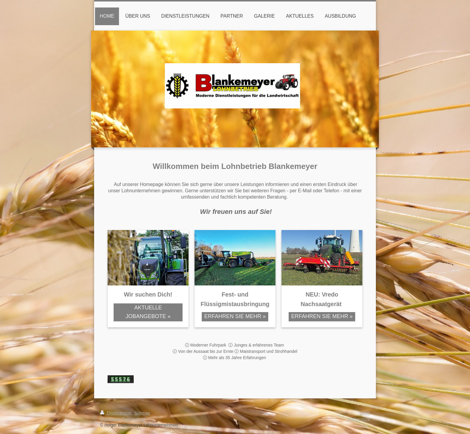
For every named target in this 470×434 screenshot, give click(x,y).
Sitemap (142, 413)
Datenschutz (133, 419)
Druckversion (116, 413)
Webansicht (359, 419)
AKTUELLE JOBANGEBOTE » (148, 312)
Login (365, 413)
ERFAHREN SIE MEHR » (235, 316)
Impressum (110, 419)
